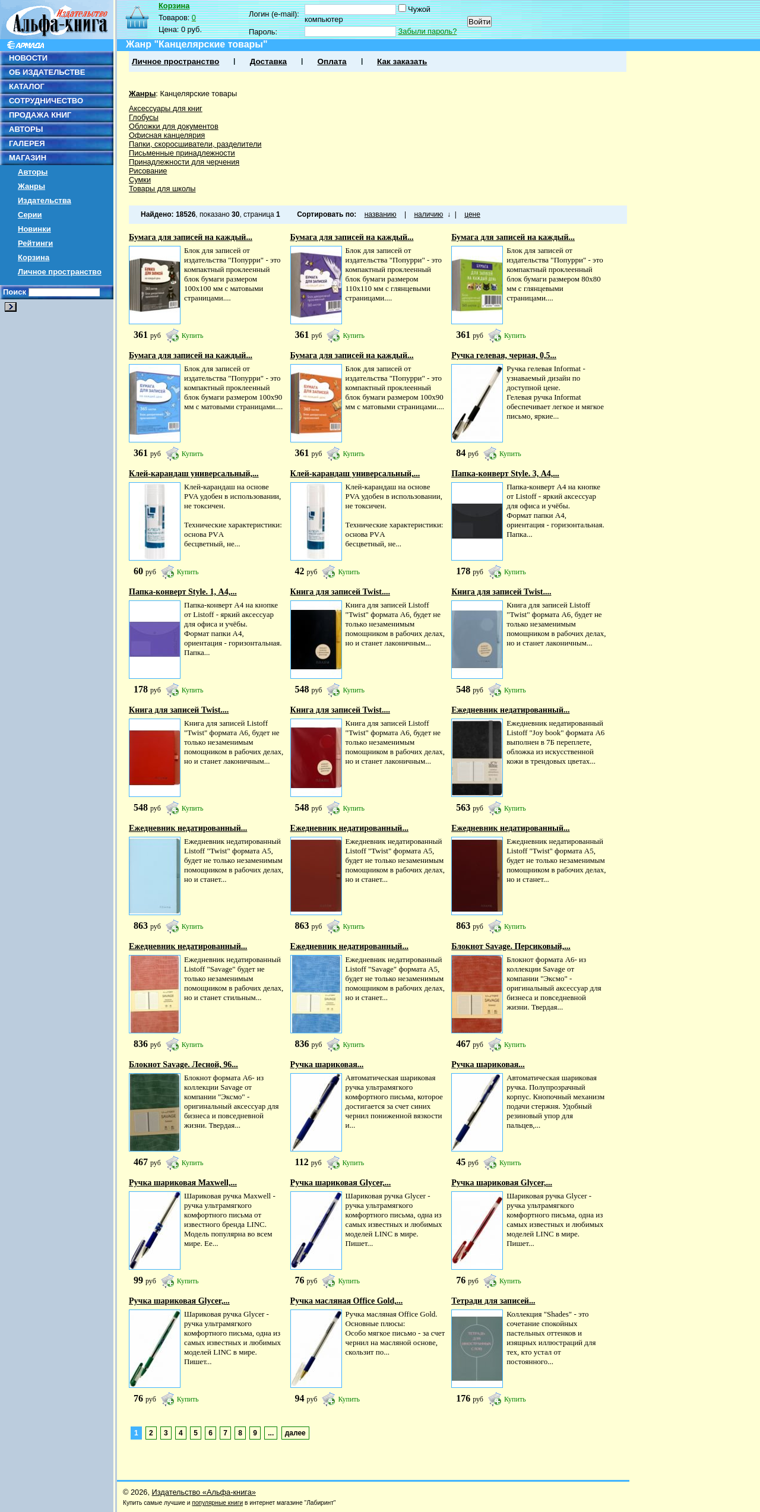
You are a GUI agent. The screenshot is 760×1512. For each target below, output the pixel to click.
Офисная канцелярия (167, 135)
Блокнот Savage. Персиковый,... (511, 946)
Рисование (148, 170)
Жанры (31, 186)
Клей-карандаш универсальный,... (194, 473)
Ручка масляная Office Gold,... (346, 1300)
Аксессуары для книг (165, 108)
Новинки (34, 228)
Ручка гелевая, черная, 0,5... (503, 355)
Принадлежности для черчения (184, 161)
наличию (428, 214)
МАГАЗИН (27, 157)
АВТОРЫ (26, 129)
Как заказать (402, 61)
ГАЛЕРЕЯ (27, 143)
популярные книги (217, 1503)
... (271, 1433)
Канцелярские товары (198, 93)
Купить (193, 335)
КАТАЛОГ (27, 86)
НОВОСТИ (28, 57)
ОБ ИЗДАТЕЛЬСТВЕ (47, 72)
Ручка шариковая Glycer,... (340, 1182)
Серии (30, 214)
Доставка (268, 61)
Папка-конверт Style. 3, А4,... (505, 473)
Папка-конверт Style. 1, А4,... (183, 591)
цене (472, 214)
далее (295, 1433)
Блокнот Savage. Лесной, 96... (183, 1064)
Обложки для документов (173, 126)
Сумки (140, 179)
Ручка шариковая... (327, 1064)
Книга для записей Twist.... (340, 591)
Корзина (33, 257)
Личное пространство (60, 271)
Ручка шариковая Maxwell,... (183, 1182)
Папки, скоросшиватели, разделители (195, 144)
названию (381, 214)
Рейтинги (35, 243)
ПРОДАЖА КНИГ (40, 114)
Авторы (33, 171)
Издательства (44, 200)
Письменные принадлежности (182, 152)
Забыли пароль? (427, 31)
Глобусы (144, 117)
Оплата (331, 61)
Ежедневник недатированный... (510, 710)
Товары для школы (162, 188)
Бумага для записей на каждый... (190, 237)
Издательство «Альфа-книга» (204, 1492)
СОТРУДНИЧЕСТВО (46, 100)
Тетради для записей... (493, 1300)
